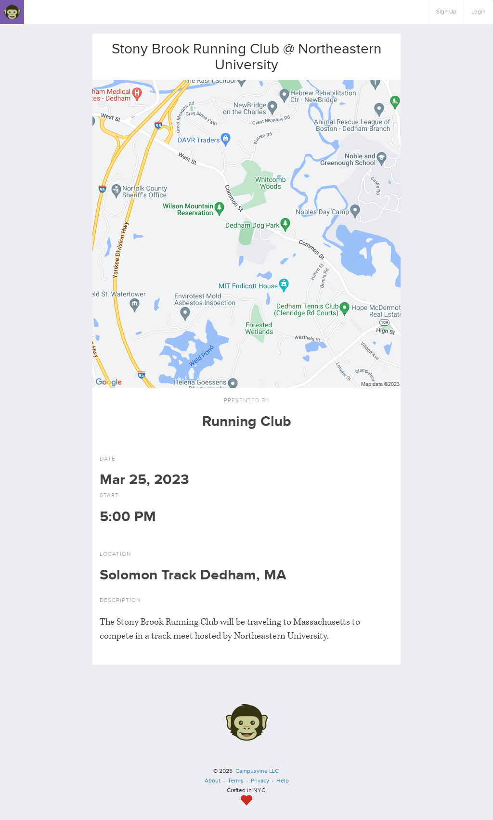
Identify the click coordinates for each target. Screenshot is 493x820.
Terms (236, 780)
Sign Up (446, 11)
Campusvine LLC (257, 771)
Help (282, 780)
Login (478, 11)
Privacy (260, 780)
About (213, 780)
